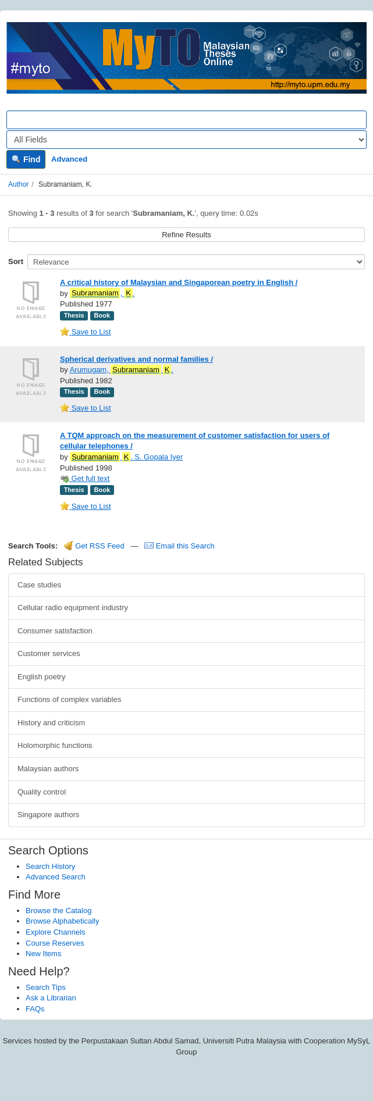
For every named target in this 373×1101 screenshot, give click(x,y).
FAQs (35, 1008)
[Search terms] (186, 120)
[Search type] (186, 139)
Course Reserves (55, 943)
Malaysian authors (48, 768)
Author (18, 184)
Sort (15, 261)
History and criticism (51, 722)
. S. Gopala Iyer (126, 457)
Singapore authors (48, 814)
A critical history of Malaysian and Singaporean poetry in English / (178, 282)
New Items (43, 953)
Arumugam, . (121, 370)
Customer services (48, 653)
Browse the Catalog (58, 910)
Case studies (39, 584)
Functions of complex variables (69, 699)
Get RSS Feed (94, 545)
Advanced (69, 159)
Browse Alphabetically (62, 921)
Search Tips (46, 987)
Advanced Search (56, 876)
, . (102, 293)
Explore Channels (56, 932)
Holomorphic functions (55, 745)
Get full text (84, 478)
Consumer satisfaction (55, 630)
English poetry (41, 676)
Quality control (41, 792)
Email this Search (179, 545)
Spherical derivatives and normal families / (136, 359)
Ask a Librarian (51, 997)
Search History (50, 866)
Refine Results (186, 234)
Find (26, 159)
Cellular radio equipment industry (72, 607)
